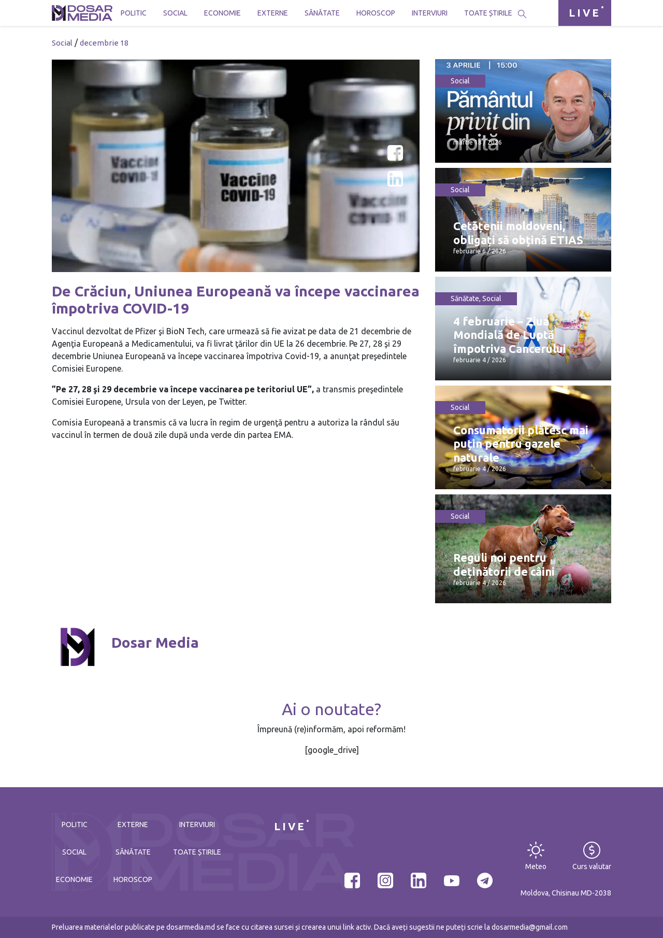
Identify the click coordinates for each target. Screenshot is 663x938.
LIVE (585, 13)
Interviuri (430, 13)
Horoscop (375, 13)
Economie (222, 13)
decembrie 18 (104, 42)
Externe (272, 13)
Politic (134, 13)
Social (175, 13)
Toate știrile (488, 13)
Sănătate (322, 13)
